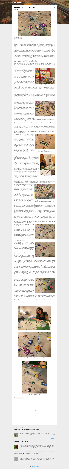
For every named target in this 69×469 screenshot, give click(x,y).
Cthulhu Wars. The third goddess (21, 441)
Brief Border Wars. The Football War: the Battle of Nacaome (26, 429)
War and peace (18, 2)
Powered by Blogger (34, 466)
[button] (54, 7)
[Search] (56, 2)
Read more (53, 438)
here (29, 304)
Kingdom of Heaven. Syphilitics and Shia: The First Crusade (26, 453)
